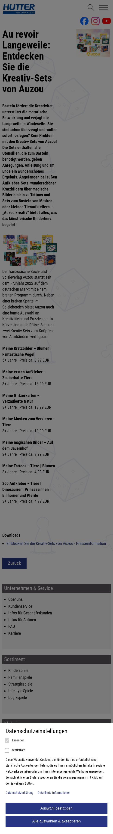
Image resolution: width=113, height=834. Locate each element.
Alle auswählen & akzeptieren (56, 821)
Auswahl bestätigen (56, 808)
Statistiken (15, 750)
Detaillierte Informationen (54, 793)
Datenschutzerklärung (20, 793)
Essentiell (15, 740)
